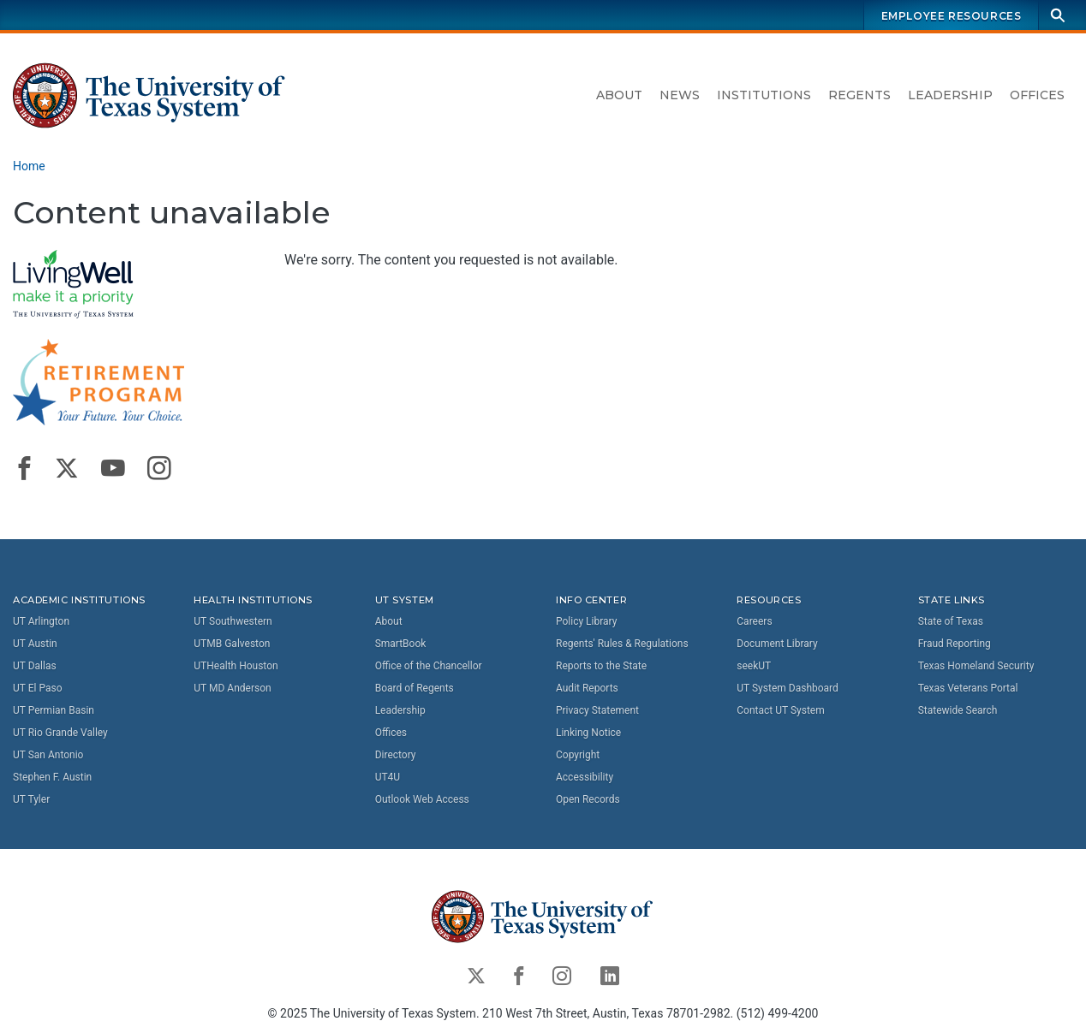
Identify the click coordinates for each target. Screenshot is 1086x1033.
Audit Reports (587, 688)
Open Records (588, 799)
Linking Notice (588, 733)
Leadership (950, 95)
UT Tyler (31, 799)
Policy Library (586, 621)
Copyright (578, 755)
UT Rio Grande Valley (60, 733)
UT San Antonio (48, 755)
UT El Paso (37, 688)
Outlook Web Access (422, 799)
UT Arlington (41, 621)
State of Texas (950, 621)
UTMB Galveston (232, 644)
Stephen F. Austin (52, 777)
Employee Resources (951, 15)
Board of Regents (414, 688)
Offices (1037, 95)
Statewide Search (958, 710)
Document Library (777, 644)
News (679, 95)
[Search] (1058, 15)
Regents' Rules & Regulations (622, 644)
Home (29, 166)
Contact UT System (780, 710)
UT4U (387, 777)
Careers (754, 621)
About (619, 95)
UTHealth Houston (235, 666)
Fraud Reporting (954, 644)
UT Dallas (35, 666)
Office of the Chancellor (428, 666)
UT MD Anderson (232, 688)
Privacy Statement (597, 710)
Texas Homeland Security (976, 666)
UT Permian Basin (53, 710)
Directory (395, 755)
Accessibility (584, 777)
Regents (859, 95)
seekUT (754, 666)
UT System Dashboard (787, 688)
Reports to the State (601, 666)
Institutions (764, 95)
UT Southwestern (233, 621)
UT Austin (35, 644)
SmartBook (401, 644)
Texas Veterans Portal (968, 688)
